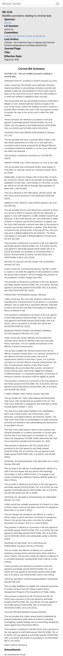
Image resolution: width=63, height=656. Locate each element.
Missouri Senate (11, 3)
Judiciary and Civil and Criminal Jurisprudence (24, 36)
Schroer (7, 23)
